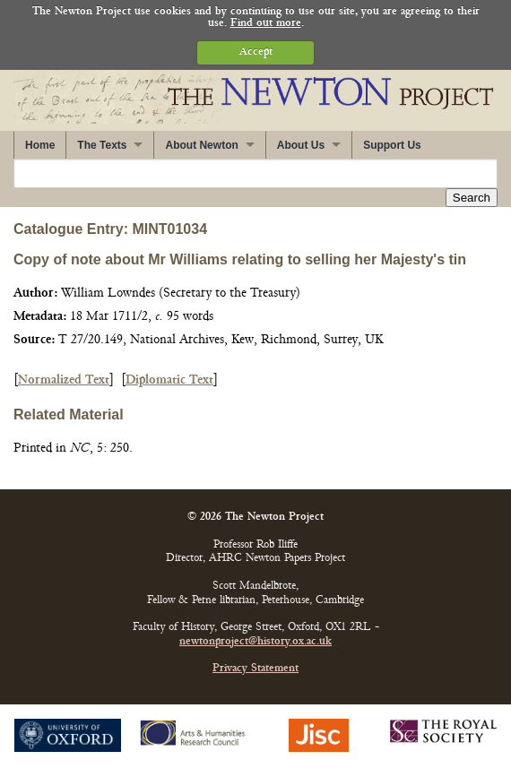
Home (40, 145)
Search (471, 197)
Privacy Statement (255, 669)
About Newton (201, 145)
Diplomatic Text (169, 380)
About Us (301, 145)
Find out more (265, 24)
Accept (256, 52)
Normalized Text (63, 380)
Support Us (392, 145)
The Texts (101, 145)
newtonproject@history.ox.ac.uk (255, 642)
